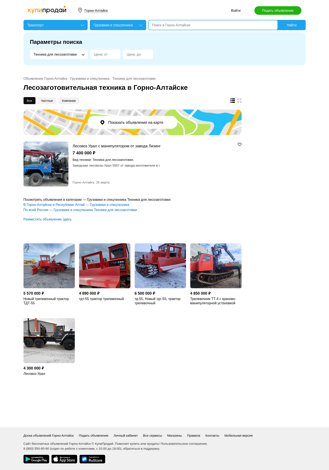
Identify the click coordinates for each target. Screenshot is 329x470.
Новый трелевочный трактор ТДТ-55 (46, 301)
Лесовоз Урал (34, 373)
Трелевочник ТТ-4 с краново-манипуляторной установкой (213, 301)
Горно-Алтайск (96, 10)
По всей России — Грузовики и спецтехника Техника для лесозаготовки (80, 210)
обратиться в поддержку (141, 448)
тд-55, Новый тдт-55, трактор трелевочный (158, 301)
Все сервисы (152, 435)
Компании (69, 100)
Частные (47, 100)
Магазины (174, 435)
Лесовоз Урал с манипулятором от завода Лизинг (117, 146)
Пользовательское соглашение (184, 443)
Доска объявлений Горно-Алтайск (49, 435)
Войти (236, 10)
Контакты (212, 435)
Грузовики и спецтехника (89, 78)
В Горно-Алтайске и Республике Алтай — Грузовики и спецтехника (77, 205)
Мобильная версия (238, 435)
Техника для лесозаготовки (134, 78)
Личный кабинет (126, 435)
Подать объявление (278, 10)
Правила (193, 435)
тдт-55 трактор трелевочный (101, 299)
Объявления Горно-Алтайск (45, 78)
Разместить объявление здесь (48, 219)
